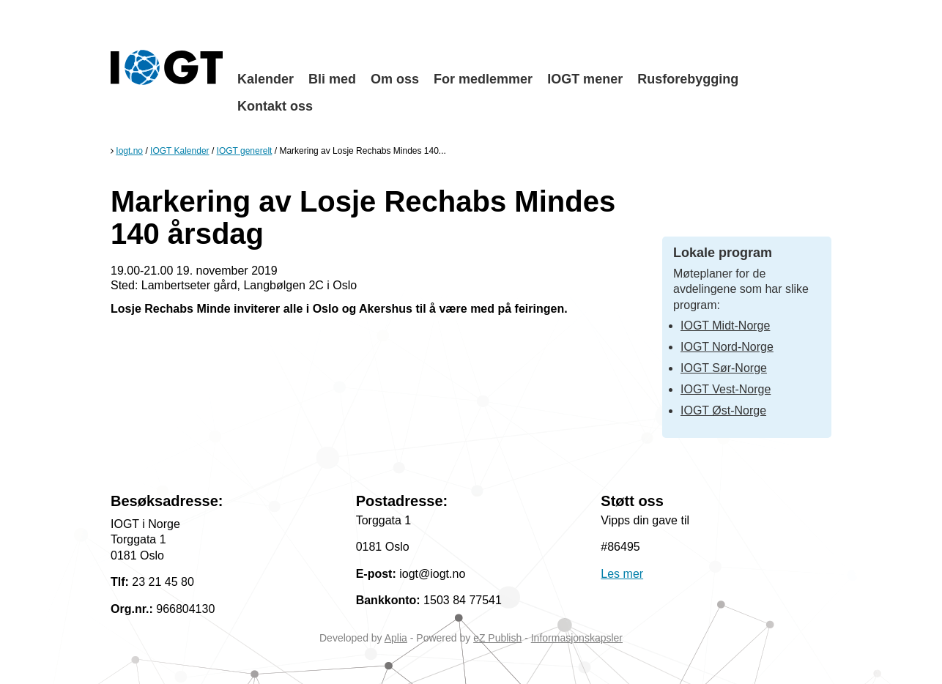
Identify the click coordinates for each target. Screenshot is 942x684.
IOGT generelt (244, 151)
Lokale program (722, 252)
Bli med (332, 79)
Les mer (622, 574)
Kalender (265, 79)
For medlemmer (483, 79)
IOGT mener (585, 79)
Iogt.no (129, 151)
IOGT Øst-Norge (723, 410)
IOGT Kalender (179, 151)
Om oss (395, 79)
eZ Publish (497, 638)
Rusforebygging (687, 79)
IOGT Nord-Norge (727, 347)
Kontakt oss (275, 106)
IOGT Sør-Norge (723, 368)
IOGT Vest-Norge (725, 389)
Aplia (396, 638)
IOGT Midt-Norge (725, 325)
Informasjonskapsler (577, 638)
